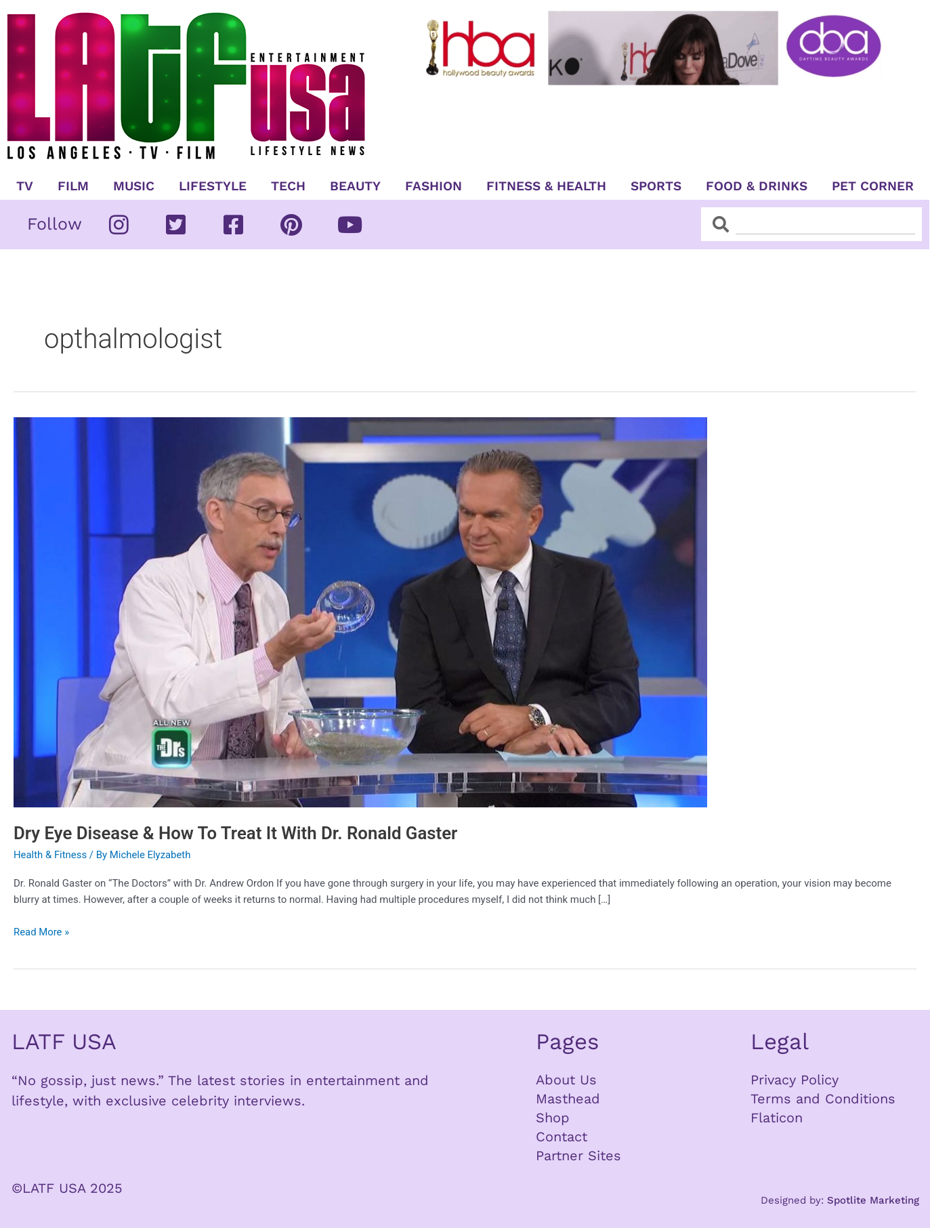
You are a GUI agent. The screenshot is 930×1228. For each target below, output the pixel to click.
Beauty (355, 186)
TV (24, 186)
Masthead (568, 1099)
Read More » (42, 931)
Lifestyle (213, 186)
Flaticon (777, 1117)
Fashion (433, 186)
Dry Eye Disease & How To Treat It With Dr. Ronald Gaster (237, 833)
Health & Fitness (50, 855)
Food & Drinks (756, 186)
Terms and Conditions (823, 1099)
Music (133, 186)
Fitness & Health (546, 186)
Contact (561, 1136)
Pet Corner (873, 186)
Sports (656, 186)
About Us (566, 1080)
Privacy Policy (795, 1080)
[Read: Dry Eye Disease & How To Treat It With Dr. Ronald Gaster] (360, 612)
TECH (288, 186)
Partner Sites (578, 1155)
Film (73, 186)
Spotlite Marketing (873, 1200)
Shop (553, 1117)
